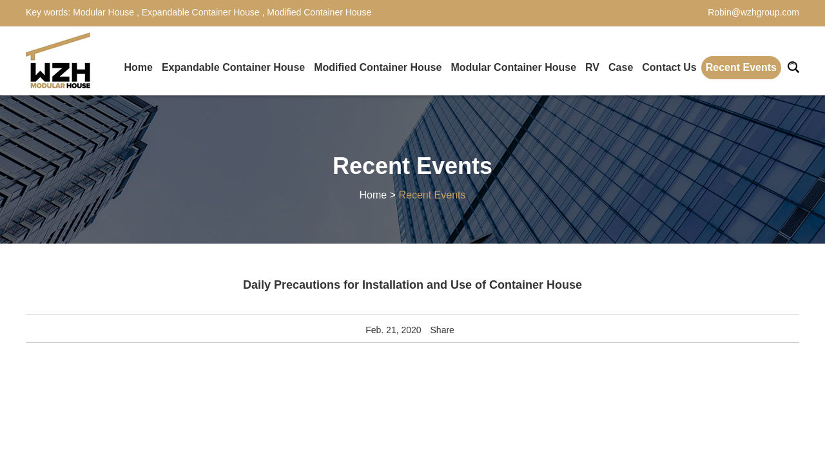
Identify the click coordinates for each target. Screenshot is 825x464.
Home (138, 67)
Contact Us (669, 67)
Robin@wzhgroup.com (753, 12)
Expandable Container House (200, 12)
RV (592, 67)
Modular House (105, 12)
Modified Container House (317, 12)
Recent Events (741, 67)
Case (620, 67)
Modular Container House (513, 67)
